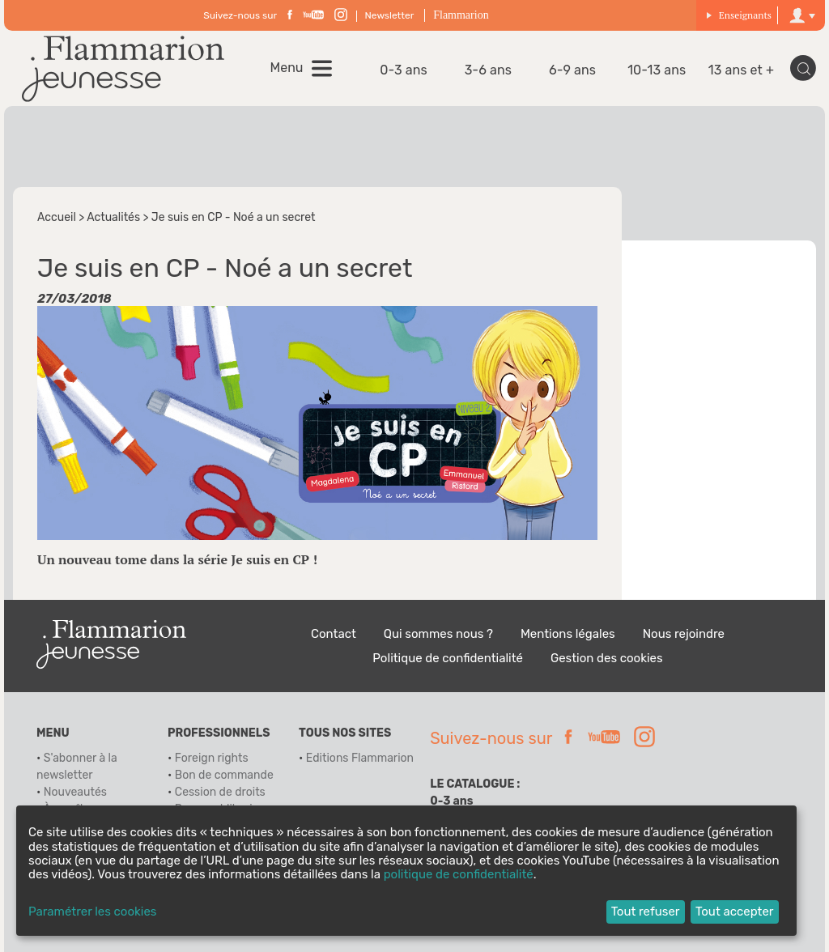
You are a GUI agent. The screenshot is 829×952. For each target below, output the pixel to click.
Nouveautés (75, 792)
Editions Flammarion (360, 758)
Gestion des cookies (607, 658)
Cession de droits (220, 792)
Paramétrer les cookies (92, 912)
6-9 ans (572, 70)
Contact (333, 634)
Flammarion (460, 15)
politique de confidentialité (459, 874)
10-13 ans (656, 70)
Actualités (113, 217)
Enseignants (739, 15)
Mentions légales (568, 634)
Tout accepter (734, 911)
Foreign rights (212, 758)
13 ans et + (741, 70)
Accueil (56, 217)
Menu (287, 68)
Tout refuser (645, 911)
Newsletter (389, 15)
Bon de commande (224, 775)
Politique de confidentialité (447, 658)
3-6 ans (488, 70)
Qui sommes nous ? (438, 634)
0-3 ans (403, 70)
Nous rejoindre (684, 634)
